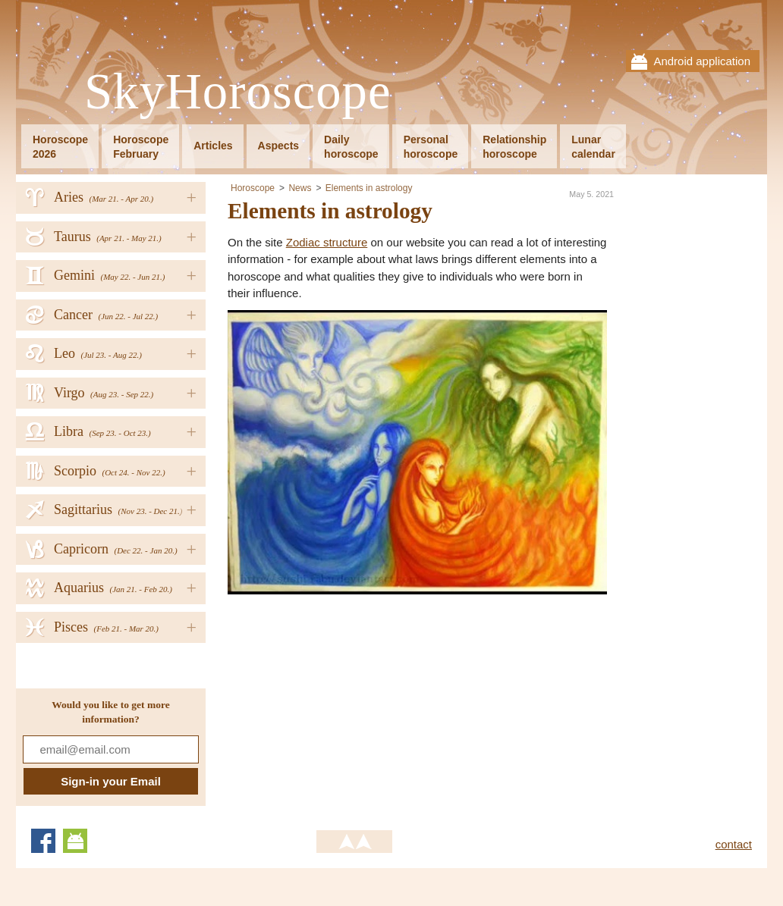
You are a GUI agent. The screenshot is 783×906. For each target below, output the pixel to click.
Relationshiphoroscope (514, 146)
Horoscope (253, 188)
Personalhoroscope (431, 146)
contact (733, 844)
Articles (212, 146)
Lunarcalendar (593, 146)
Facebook (43, 841)
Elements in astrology (369, 188)
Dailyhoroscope (351, 146)
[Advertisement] (355, 700)
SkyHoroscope (237, 92)
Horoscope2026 (60, 146)
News (299, 188)
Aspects (278, 146)
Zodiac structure (327, 242)
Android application (701, 61)
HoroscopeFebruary (140, 146)
